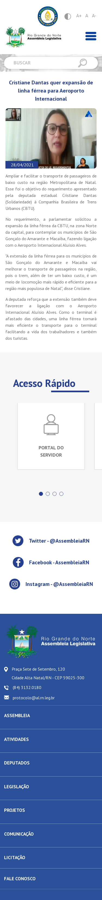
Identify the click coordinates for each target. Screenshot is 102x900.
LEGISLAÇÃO (16, 787)
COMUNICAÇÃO (19, 834)
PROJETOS (14, 810)
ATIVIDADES (16, 739)
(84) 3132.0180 (27, 687)
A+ (79, 15)
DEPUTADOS (17, 763)
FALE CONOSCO (20, 879)
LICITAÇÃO (14, 858)
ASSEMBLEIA (17, 715)
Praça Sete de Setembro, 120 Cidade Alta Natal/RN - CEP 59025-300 (48, 673)
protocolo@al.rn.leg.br (34, 697)
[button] (41, 494)
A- (94, 15)
